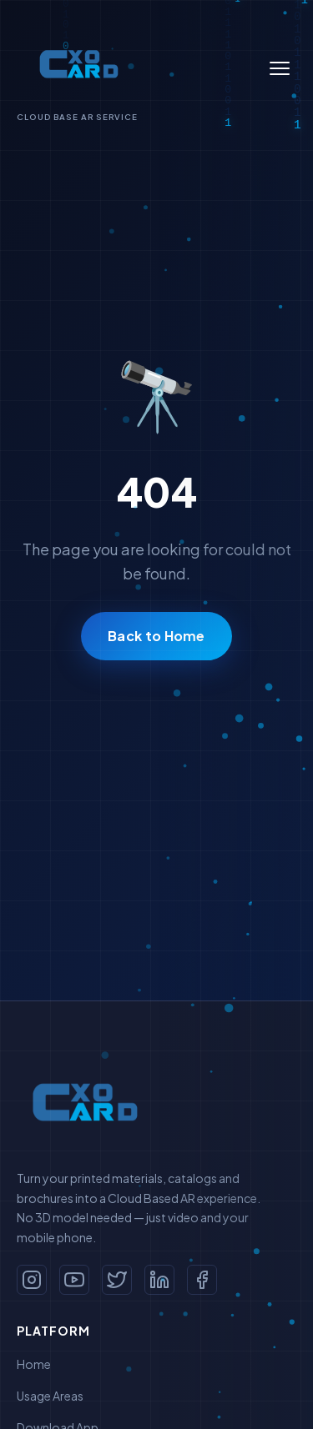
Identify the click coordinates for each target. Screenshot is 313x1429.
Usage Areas (50, 1395)
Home (34, 1363)
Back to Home (156, 635)
